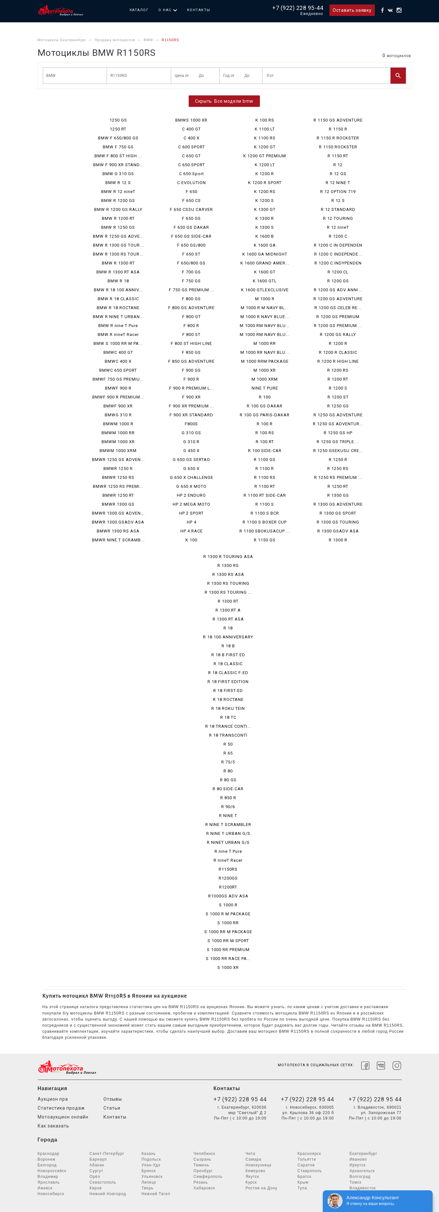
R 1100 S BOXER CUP (265, 522)
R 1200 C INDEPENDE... (338, 254)
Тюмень (201, 1165)
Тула (302, 1188)
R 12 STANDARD (338, 209)
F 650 (191, 191)
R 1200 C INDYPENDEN (338, 263)
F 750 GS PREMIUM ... (191, 289)
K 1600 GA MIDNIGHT (264, 254)
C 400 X (192, 138)
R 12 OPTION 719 (338, 191)
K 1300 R (264, 218)
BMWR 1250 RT (118, 495)
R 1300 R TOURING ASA (228, 556)
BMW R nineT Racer (118, 334)
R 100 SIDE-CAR (265, 450)
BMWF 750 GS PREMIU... (118, 379)
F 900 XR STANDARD (191, 415)
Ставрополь (310, 1171)
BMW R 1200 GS (118, 200)
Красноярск (309, 1153)
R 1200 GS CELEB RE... (337, 307)
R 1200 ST (338, 397)
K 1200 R (264, 173)
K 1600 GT (265, 272)
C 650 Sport (191, 173)
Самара (253, 1159)
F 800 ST (191, 334)
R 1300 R (338, 540)
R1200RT (228, 887)
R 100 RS (264, 432)
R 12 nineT (338, 227)
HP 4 (191, 522)
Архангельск (362, 1171)
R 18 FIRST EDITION (228, 681)
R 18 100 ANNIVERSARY (228, 637)
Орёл (94, 1176)
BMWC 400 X (118, 361)
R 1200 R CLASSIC (338, 352)
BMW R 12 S (118, 182)
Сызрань (202, 1159)
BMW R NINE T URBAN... (118, 316)
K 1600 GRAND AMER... (264, 263)
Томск (356, 1182)
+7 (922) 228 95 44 (240, 1099)
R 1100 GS (265, 459)
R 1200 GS (338, 281)
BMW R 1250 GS (118, 227)
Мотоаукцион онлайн (63, 1117)
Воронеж (47, 1159)
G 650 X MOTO (191, 486)
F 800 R (191, 325)
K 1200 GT (265, 147)
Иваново (358, 1159)
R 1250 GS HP (338, 432)
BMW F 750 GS (118, 147)
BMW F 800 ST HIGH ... (118, 155)
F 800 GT (191, 316)
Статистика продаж (61, 1108)
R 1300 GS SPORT (338, 513)
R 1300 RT (228, 601)
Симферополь (208, 1176)
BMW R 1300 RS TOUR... (118, 254)
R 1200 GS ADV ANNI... (338, 289)
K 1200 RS (265, 191)
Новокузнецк (259, 1165)
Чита (250, 1153)
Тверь (147, 1188)
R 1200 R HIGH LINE (338, 361)
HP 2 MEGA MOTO (191, 504)
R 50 (228, 744)
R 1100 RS (265, 477)
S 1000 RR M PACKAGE (228, 931)
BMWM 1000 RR (118, 432)
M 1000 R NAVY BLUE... (264, 316)
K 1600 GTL (265, 281)
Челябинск (204, 1153)
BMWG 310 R (118, 415)
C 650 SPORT (191, 164)
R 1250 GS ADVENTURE (338, 415)
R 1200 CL (338, 272)
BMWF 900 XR (118, 406)
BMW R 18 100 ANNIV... (118, 289)
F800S (191, 423)
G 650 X (191, 468)
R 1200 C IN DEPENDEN (338, 245)
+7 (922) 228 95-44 (297, 7)
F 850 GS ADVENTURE (191, 361)
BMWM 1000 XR (118, 441)
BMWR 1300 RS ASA (118, 531)
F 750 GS (191, 281)
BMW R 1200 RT (118, 218)
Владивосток (363, 1188)
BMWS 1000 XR (191, 120)
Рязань (200, 1182)
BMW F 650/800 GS (118, 138)
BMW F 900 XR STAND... (118, 164)
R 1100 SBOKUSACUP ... (264, 531)
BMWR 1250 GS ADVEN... (118, 459)
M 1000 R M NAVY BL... (265, 307)
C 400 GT (191, 129)
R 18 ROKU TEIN (228, 708)
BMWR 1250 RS (118, 477)
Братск (305, 1176)
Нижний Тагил (155, 1194)
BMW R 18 (118, 281)
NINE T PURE (265, 388)
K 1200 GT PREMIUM (264, 155)
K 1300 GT (265, 209)
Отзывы (112, 1099)
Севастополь (102, 1182)
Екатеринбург (364, 1153)
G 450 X (191, 450)
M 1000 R (265, 298)
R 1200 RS (338, 370)
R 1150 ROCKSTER (338, 147)
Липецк (148, 1182)
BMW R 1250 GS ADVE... (118, 236)
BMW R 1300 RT (118, 263)
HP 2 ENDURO (191, 495)
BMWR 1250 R (118, 468)
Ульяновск (152, 1176)
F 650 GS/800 (191, 245)
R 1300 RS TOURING (228, 583)
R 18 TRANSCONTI (228, 735)
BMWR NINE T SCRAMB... (118, 540)
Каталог (139, 10)
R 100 (265, 397)
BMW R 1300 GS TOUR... (118, 245)
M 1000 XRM (265, 379)
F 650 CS (191, 200)
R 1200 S (338, 388)
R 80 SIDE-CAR (228, 788)
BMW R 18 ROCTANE (118, 307)
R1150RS (228, 869)
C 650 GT (191, 155)
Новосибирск (51, 1194)
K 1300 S (264, 227)
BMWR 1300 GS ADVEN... (118, 513)
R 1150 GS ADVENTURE (338, 120)
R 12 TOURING (338, 218)
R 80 (228, 771)
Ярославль (49, 1182)
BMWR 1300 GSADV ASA (118, 522)
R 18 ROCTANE (228, 699)
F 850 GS (191, 352)
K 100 (191, 540)
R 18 (228, 628)
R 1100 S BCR (265, 513)
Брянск (148, 1171)
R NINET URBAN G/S (228, 842)
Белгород (47, 1165)
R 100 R (265, 423)
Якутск (252, 1176)
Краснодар (49, 1153)
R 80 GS (228, 779)
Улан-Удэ (150, 1165)
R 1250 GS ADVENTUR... (338, 423)
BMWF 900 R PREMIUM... (118, 397)
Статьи (111, 1108)
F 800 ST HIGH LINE (191, 343)
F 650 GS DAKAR (191, 227)
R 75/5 (228, 762)
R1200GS (228, 878)
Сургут (96, 1171)
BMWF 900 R (118, 388)
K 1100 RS (265, 138)
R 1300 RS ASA (228, 574)
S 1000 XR (228, 967)
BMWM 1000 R (118, 423)
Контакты (198, 10)
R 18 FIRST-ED (228, 690)
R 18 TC (228, 717)
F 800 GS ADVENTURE (191, 307)
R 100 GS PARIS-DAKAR (265, 415)
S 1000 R (228, 905)
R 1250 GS (338, 406)
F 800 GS (191, 298)
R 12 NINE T (338, 182)
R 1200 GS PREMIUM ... (338, 325)
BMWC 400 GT (118, 352)
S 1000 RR (228, 922)
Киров (95, 1188)
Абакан (96, 1165)
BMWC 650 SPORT (118, 370)
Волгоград (360, 1176)
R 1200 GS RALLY (338, 334)
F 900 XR (191, 397)
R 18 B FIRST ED (228, 654)
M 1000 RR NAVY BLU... (264, 352)
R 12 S (338, 200)
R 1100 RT (264, 486)
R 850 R (228, 797)
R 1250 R (338, 459)
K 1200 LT (265, 164)
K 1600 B (264, 236)
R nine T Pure (228, 851)
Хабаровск (204, 1188)
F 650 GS (191, 218)
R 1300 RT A (228, 610)
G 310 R (191, 441)
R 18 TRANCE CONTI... (228, 726)
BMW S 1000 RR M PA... (118, 343)
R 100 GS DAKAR (265, 406)
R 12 (338, 164)
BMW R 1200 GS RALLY (118, 209)
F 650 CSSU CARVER (191, 209)
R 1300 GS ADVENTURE (338, 504)
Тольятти (307, 1159)
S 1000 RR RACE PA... (228, 958)
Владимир (48, 1176)
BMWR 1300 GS (118, 504)
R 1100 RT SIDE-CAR (265, 495)
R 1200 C (338, 236)
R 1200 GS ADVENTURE (338, 298)
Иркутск (358, 1165)
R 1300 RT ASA (228, 619)
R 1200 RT (338, 379)
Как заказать (53, 1126)
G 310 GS (191, 432)
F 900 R (191, 379)
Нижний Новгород (107, 1194)
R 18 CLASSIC (228, 663)
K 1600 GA (265, 245)
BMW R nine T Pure (118, 325)
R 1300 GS (338, 495)
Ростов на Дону (261, 1188)
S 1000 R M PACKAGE (228, 913)
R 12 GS (338, 173)
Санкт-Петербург (106, 1153)
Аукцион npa (53, 1099)
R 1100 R (264, 468)
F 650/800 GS (191, 263)
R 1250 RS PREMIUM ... (338, 477)
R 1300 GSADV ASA (338, 531)
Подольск (151, 1159)
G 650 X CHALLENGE (191, 477)
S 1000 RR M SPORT (228, 940)
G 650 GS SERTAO (191, 459)
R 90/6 (228, 806)
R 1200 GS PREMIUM (338, 316)
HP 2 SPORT (191, 513)
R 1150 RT (338, 155)
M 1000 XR (265, 370)
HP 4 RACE (191, 531)
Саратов (306, 1165)
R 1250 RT (338, 486)
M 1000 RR (265, 343)
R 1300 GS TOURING (338, 522)
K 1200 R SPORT (265, 182)
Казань (148, 1153)
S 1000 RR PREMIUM (228, 949)
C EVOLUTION (191, 182)
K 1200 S (264, 200)
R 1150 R (338, 129)
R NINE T (228, 815)
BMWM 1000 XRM (118, 450)
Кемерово (256, 1171)
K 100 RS (264, 120)
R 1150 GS (265, 540)
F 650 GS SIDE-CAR (191, 236)
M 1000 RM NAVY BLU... (265, 325)
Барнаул (98, 1159)
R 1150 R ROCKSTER (338, 138)
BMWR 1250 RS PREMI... (118, 486)
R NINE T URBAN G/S (228, 833)
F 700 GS (191, 272)
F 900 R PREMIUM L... (191, 388)
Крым (303, 1182)
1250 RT (118, 129)
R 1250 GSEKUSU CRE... (338, 450)
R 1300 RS (228, 565)
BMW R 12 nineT (118, 191)
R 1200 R (338, 343)
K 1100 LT (265, 129)
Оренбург (203, 1171)
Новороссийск (52, 1171)
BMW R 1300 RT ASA (118, 272)
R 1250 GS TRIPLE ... (338, 441)
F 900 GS (191, 370)
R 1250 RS (338, 468)
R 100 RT (265, 441)
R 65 (228, 753)
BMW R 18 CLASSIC (118, 298)
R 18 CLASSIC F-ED (228, 672)
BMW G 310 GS (118, 173)
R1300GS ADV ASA (228, 896)
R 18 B (228, 645)
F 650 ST (191, 254)
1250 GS (118, 120)
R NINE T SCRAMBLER (228, 824)
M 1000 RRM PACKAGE (265, 361)
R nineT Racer (228, 860)
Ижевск (45, 1188)
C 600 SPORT (191, 147)
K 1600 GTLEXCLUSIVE (265, 289)
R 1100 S (264, 504)
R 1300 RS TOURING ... (228, 592)
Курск (251, 1182)
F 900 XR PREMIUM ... (191, 406)
